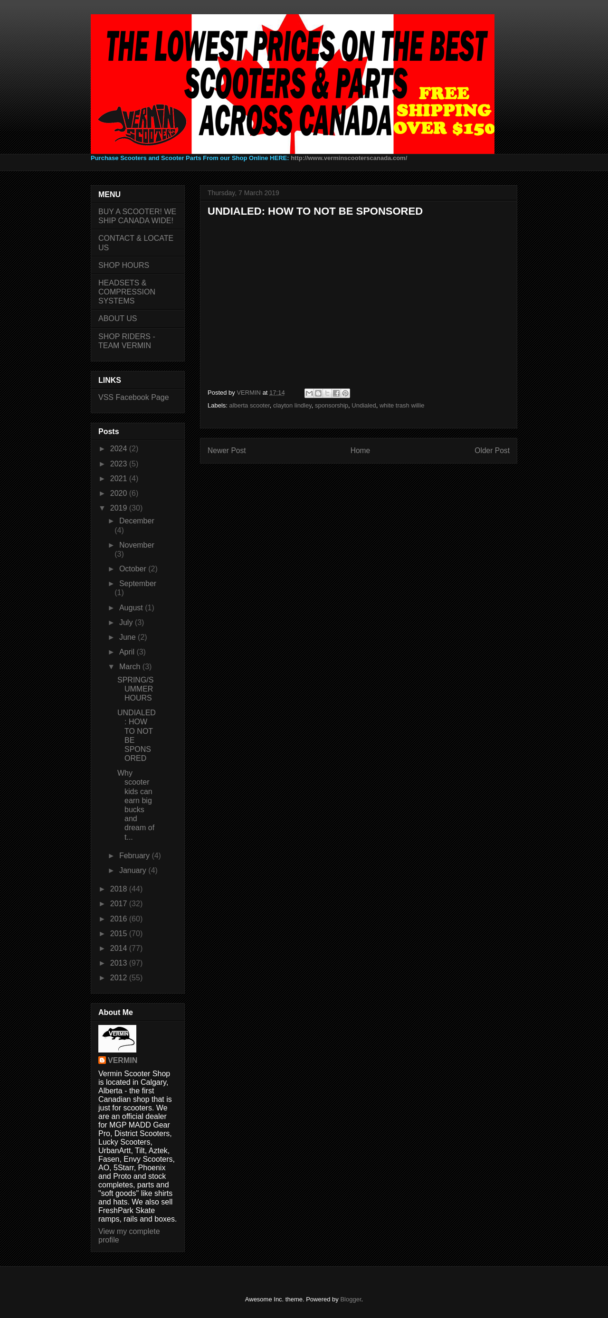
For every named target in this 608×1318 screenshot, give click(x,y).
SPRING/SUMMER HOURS (135, 689)
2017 (119, 904)
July (127, 622)
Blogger (350, 1299)
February (135, 856)
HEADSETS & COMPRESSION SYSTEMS (126, 292)
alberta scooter (249, 405)
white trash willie (402, 405)
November (136, 545)
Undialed (364, 405)
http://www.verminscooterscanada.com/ (349, 157)
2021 (119, 478)
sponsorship (331, 405)
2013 (119, 963)
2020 (119, 493)
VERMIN (122, 1060)
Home (360, 450)
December (136, 521)
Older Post (492, 450)
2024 (119, 449)
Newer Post (227, 450)
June (128, 637)
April (127, 652)
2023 (119, 464)
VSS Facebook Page (133, 397)
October (133, 569)
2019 (119, 508)
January (133, 870)
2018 (119, 889)
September (137, 583)
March (130, 667)
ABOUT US (117, 318)
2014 (119, 948)
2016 (119, 919)
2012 (119, 978)
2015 (119, 933)
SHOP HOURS (123, 265)
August (132, 608)
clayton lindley (292, 405)
